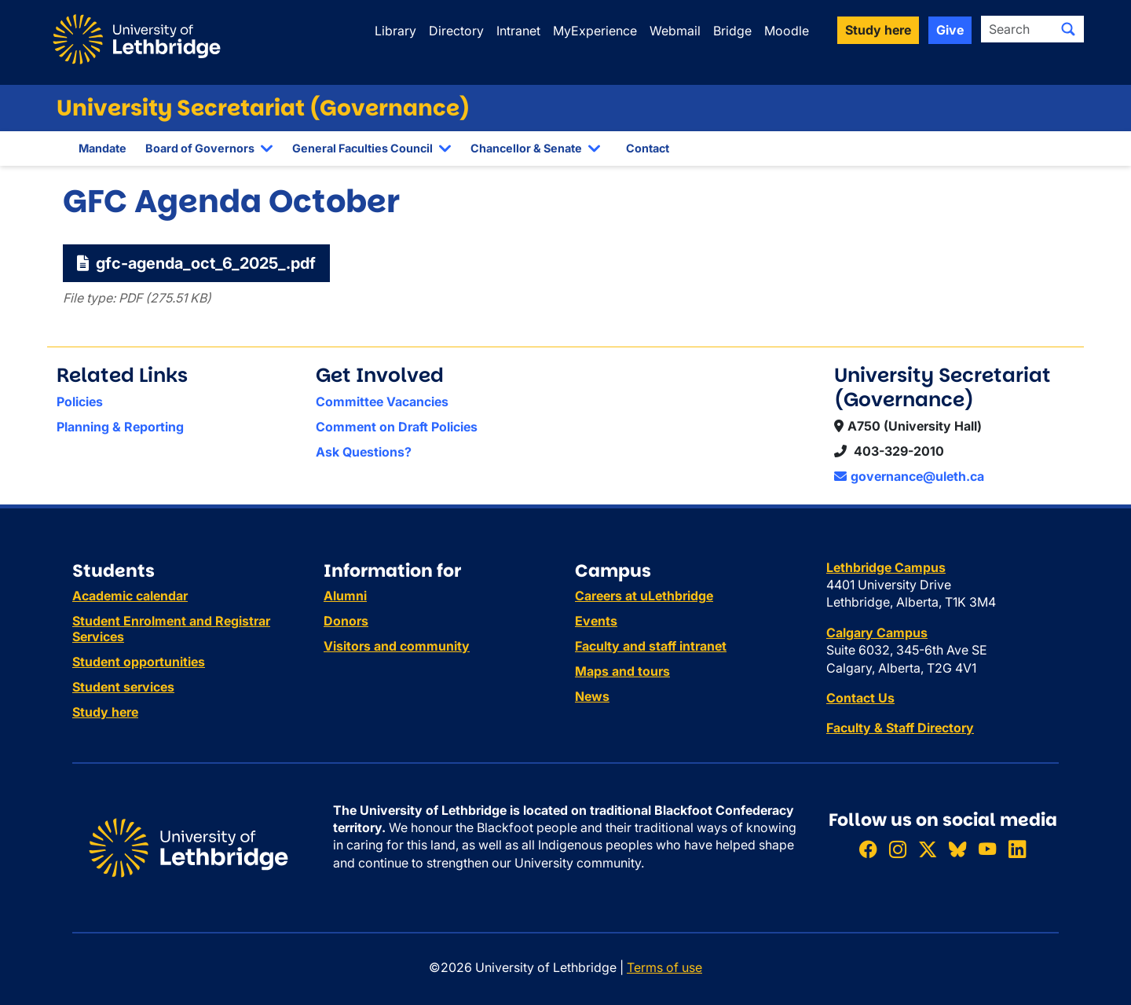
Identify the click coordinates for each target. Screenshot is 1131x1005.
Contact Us (860, 698)
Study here (105, 712)
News (592, 696)
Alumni (345, 595)
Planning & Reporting (120, 427)
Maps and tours (622, 671)
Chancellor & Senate (526, 148)
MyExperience (595, 31)
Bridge (732, 31)
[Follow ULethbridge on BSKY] (957, 849)
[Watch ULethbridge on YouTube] (987, 849)
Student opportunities (138, 661)
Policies (80, 401)
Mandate (102, 148)
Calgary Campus (877, 632)
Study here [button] (878, 30)
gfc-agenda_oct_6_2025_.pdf (196, 263)
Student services (123, 687)
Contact (647, 148)
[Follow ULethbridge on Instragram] (897, 849)
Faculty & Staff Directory (900, 727)
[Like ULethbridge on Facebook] (867, 849)
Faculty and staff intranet (651, 646)
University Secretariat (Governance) (263, 108)
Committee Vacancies (382, 401)
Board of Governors (199, 148)
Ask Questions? (364, 452)
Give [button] (950, 30)
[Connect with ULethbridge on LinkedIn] (1017, 849)
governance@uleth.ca (909, 476)
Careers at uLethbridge (644, 595)
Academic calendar (130, 595)
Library (395, 31)
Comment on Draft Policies (397, 427)
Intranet (518, 31)
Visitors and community (397, 646)
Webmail (675, 31)
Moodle (786, 31)
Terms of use (664, 967)
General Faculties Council (362, 148)
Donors (346, 621)
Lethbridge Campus (886, 567)
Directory (456, 31)
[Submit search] (1068, 29)
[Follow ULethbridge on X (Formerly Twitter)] (927, 849)
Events (596, 621)
